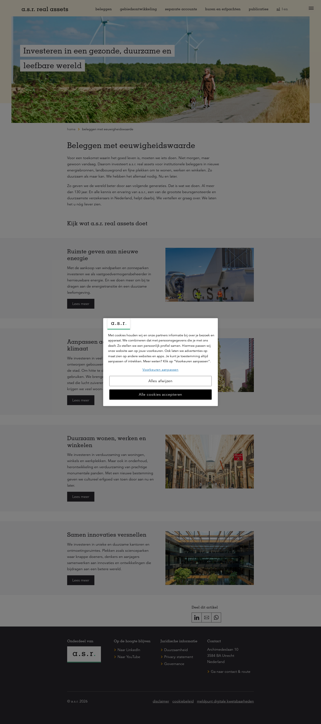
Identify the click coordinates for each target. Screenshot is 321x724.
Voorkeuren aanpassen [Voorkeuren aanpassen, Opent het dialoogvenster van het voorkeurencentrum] (160, 370)
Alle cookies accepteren (160, 394)
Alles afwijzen (160, 381)
